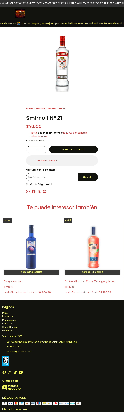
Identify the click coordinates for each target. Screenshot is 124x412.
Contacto (7, 300)
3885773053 (11, 324)
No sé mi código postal (39, 184)
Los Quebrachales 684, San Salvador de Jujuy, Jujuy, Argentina (39, 319)
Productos (7, 293)
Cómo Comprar (10, 304)
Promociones (9, 296)
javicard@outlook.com (17, 329)
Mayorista (7, 307)
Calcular (88, 177)
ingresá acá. (109, 403)
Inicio (5, 289)
